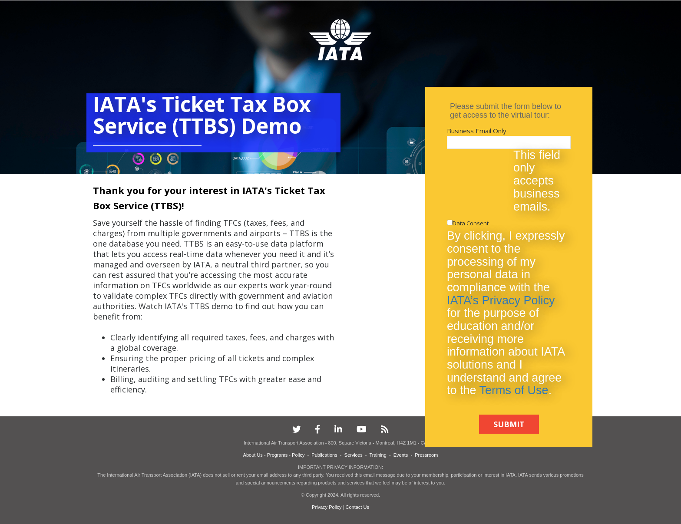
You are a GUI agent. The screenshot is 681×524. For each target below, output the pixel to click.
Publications (324, 455)
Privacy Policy (327, 507)
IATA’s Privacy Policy (501, 300)
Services (353, 455)
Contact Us (357, 507)
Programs (277, 455)
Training (377, 455)
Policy (298, 455)
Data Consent (471, 223)
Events (400, 455)
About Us (253, 455)
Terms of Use (514, 390)
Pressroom (426, 455)
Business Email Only (476, 130)
